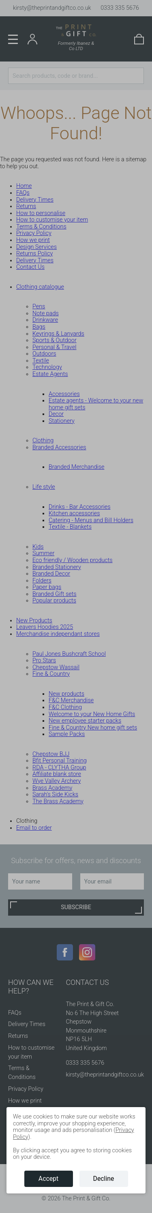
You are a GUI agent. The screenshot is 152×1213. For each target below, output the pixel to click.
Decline (103, 1178)
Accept (48, 1178)
